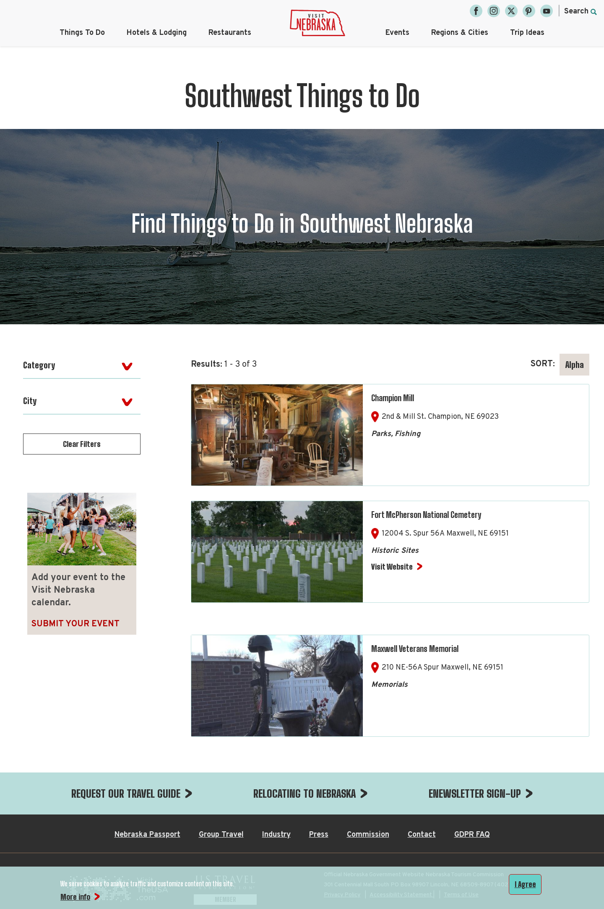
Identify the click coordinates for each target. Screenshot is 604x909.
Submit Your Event (75, 624)
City (29, 401)
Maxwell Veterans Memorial (414, 649)
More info (75, 896)
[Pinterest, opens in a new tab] (529, 11)
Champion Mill (392, 398)
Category (39, 365)
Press (318, 835)
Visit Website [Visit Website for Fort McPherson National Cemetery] (392, 566)
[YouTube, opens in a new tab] (546, 11)
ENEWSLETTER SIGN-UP (475, 793)
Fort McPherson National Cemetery (426, 515)
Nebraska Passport (147, 835)
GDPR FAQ (472, 835)
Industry (276, 835)
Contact (422, 835)
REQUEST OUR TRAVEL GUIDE (125, 793)
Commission (368, 835)
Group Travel (221, 835)
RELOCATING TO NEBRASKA (304, 793)
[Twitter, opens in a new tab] (511, 11)
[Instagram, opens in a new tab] (493, 11)
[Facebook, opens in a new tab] (476, 11)
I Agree (525, 884)
